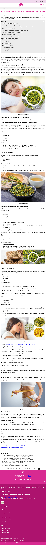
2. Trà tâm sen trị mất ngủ (9, 28)
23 (36, 468)
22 (34, 468)
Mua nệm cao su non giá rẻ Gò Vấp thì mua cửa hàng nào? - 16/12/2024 (16, 464)
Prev (17, 468)
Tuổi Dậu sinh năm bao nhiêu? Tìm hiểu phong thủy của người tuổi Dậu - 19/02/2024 (18, 459)
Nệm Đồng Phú (5, 530)
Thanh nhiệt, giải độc (8, 45)
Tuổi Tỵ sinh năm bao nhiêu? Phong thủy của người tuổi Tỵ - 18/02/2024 (16, 458)
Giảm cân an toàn (7, 43)
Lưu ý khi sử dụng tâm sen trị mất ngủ (10, 38)
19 (27, 468)
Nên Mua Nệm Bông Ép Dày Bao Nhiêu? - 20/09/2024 (12, 462)
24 (38, 468)
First (14, 468)
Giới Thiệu (4, 509)
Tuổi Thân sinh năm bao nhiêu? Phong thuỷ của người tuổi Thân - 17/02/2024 (17, 456)
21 (31, 468)
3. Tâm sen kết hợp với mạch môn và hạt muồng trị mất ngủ (16, 30)
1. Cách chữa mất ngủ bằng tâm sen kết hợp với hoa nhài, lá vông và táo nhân (19, 26)
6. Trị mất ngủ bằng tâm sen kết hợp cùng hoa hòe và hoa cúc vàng (17, 36)
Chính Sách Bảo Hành (6, 519)
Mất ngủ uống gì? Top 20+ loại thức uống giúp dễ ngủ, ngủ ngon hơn (14, 445)
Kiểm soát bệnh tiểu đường (9, 47)
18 (25, 468)
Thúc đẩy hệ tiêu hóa (8, 41)
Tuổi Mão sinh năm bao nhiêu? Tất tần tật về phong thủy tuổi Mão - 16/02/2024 (17, 455)
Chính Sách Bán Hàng (6, 515)
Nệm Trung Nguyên (6, 528)
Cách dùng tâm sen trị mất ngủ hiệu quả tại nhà (12, 25)
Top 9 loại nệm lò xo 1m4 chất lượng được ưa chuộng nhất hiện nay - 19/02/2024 (18, 461)
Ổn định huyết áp (7, 49)
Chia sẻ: (2, 450)
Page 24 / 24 (9, 468)
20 (29, 468)
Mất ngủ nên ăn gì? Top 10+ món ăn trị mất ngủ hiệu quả (12, 447)
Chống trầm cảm (7, 50)
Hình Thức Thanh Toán (6, 517)
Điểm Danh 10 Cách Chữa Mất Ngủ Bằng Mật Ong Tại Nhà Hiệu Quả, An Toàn (20, 344)
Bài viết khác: (5, 453)
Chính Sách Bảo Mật (6, 521)
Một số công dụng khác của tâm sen (9, 39)
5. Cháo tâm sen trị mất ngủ (9, 34)
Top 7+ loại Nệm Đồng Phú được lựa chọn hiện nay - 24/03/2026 (14, 465)
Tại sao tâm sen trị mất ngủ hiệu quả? (10, 23)
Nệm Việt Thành (5, 532)
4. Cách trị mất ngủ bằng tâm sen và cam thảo (13, 32)
